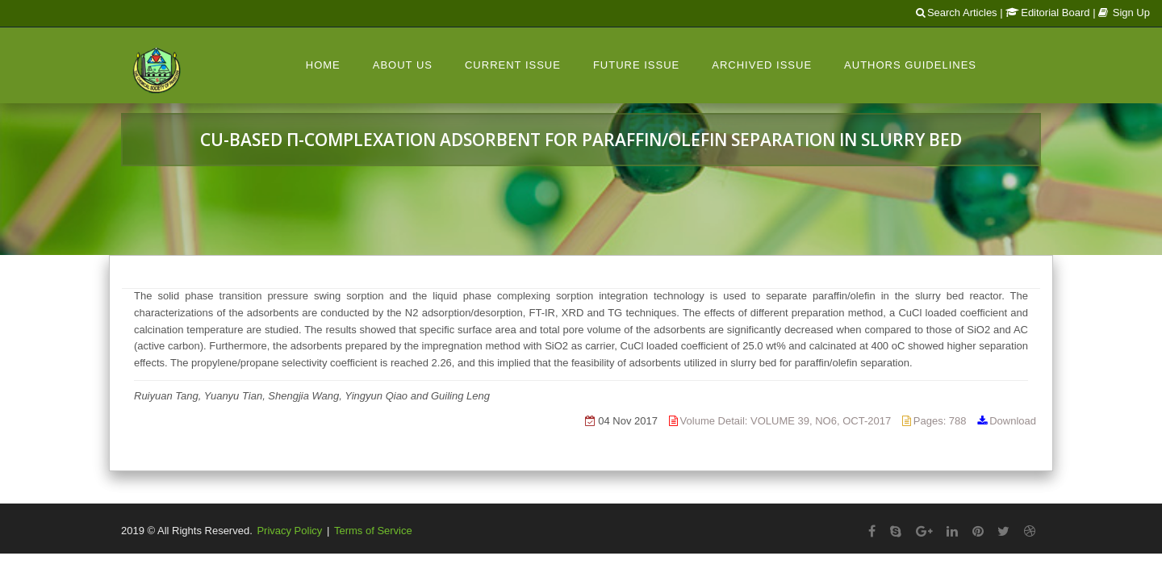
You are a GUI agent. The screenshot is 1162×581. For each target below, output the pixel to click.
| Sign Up (1121, 12)
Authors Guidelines (910, 65)
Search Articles (956, 12)
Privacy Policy (289, 531)
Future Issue (636, 65)
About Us (403, 65)
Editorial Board (1047, 12)
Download (1012, 421)
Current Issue (513, 65)
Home (323, 65)
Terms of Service (373, 531)
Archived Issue (762, 65)
